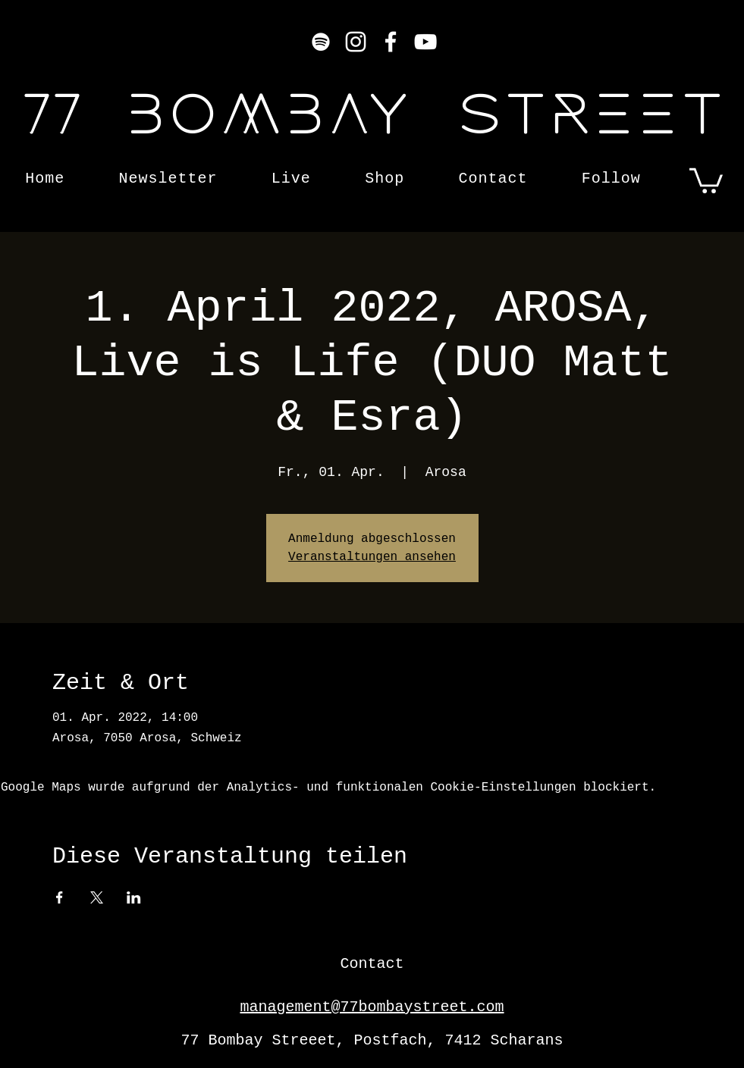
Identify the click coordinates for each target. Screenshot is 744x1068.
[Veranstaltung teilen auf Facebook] (59, 897)
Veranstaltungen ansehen (372, 557)
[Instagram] (355, 41)
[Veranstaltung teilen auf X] (96, 897)
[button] (706, 179)
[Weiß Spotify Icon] (320, 41)
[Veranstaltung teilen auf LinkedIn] (134, 897)
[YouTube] (425, 41)
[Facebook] (390, 41)
